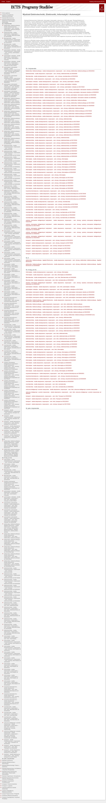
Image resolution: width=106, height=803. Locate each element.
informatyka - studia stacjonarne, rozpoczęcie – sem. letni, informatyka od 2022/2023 (11, 671)
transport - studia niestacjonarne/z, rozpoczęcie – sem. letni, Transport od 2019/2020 (12, 741)
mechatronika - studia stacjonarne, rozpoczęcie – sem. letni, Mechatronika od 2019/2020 (11, 708)
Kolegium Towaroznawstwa (9, 784)
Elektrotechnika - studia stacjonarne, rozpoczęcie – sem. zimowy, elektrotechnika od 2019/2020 (12, 34)
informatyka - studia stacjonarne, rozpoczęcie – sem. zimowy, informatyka (11, 266)
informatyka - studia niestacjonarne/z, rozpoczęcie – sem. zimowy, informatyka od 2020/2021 (12, 249)
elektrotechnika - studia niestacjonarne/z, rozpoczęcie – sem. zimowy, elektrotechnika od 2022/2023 (12, 170)
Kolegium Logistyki (7, 785)
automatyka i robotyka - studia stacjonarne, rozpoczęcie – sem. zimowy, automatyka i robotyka (12, 57)
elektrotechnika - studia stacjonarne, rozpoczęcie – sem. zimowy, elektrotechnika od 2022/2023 (12, 215)
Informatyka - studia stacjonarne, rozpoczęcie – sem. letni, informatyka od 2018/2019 (11, 466)
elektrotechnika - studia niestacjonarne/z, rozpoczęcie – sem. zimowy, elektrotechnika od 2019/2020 (12, 159)
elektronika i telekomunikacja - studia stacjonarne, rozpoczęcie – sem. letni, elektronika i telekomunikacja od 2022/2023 (12, 556)
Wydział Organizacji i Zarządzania (11, 776)
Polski (3, 1)
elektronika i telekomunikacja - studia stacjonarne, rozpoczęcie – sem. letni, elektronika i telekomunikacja (12, 535)
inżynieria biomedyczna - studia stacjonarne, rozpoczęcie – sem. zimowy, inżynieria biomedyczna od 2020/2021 (11, 320)
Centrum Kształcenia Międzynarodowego (7, 15)
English (8, 1)
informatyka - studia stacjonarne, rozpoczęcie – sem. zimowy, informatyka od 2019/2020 (12, 276)
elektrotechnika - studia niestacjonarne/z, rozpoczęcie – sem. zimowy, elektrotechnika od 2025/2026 (12, 182)
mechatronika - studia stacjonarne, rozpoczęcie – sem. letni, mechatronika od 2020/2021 (11, 719)
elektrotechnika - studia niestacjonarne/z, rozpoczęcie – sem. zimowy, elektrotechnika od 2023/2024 (12, 176)
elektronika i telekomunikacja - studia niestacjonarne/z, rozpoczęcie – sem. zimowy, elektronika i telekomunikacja (12, 100)
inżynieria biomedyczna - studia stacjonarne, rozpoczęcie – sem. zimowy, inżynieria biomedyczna (11, 696)
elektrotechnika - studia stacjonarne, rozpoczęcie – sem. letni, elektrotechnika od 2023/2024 (12, 615)
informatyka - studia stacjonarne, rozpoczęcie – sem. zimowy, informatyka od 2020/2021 (12, 282)
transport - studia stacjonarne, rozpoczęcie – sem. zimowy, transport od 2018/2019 (12, 432)
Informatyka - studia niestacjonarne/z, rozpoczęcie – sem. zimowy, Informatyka (12, 461)
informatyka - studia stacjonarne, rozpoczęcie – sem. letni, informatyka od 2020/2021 (11, 665)
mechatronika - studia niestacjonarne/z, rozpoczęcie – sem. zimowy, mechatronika (12, 326)
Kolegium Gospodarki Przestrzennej (8, 781)
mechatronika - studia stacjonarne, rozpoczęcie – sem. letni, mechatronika (11, 714)
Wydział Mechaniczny (8, 18)
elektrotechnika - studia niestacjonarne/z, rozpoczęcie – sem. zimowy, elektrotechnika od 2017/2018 (12, 153)
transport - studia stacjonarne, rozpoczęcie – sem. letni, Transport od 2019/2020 (12, 747)
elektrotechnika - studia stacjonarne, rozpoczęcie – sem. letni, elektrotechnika (11, 604)
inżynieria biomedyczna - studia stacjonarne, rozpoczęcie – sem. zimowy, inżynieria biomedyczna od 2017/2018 (11, 306)
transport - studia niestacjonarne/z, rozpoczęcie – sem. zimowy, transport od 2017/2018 (12, 417)
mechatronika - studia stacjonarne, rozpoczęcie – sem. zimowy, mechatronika (11, 342)
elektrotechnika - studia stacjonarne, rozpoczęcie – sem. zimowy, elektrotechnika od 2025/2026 (12, 227)
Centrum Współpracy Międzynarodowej (8, 791)
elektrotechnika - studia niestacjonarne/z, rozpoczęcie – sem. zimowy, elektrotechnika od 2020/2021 (12, 164)
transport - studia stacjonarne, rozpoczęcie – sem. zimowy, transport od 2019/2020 (12, 436)
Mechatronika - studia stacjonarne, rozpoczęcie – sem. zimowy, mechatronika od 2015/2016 (12, 46)
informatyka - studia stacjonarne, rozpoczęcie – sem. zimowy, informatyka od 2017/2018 (12, 270)
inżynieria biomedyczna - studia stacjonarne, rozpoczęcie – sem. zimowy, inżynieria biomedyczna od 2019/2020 (11, 313)
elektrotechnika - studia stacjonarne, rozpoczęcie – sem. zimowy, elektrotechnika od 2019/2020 (12, 204)
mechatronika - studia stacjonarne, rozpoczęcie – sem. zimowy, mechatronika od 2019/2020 (12, 353)
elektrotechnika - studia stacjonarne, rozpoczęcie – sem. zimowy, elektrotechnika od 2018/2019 (12, 198)
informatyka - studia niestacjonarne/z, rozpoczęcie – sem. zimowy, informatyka (12, 232)
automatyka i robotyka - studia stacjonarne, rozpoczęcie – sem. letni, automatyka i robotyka (12, 493)
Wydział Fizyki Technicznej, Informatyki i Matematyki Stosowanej (9, 773)
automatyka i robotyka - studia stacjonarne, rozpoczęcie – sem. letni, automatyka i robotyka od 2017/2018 (12, 499)
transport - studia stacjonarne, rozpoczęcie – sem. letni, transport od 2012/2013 (12, 751)
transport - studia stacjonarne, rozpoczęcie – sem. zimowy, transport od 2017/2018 (12, 427)
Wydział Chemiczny (7, 760)
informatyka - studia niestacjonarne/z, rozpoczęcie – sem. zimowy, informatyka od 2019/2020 (12, 243)
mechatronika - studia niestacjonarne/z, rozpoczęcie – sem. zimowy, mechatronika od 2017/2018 (12, 331)
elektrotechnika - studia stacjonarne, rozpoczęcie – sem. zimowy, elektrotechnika (12, 187)
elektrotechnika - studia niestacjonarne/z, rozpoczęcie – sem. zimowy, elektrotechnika (12, 147)
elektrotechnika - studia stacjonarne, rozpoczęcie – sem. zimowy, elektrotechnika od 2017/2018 (12, 192)
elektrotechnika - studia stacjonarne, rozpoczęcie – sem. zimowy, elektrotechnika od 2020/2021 (12, 209)
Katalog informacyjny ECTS (97, 1)
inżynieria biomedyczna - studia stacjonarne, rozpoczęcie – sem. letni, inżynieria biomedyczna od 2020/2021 (11, 689)
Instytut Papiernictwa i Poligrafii (10, 793)
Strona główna (6, 13)
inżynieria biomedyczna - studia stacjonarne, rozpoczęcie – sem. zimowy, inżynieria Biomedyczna (11, 299)
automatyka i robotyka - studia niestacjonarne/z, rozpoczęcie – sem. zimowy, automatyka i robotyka (12, 52)
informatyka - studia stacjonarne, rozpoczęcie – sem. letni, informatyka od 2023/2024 (11, 677)
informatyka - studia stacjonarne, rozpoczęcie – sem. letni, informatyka (11, 637)
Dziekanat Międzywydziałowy (10, 795)
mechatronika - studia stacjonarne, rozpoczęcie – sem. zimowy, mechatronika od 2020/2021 (12, 358)
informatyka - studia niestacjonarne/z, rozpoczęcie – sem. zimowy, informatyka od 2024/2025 (12, 260)
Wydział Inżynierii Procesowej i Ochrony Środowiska (10, 778)
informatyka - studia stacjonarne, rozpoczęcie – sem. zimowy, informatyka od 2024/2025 (12, 293)
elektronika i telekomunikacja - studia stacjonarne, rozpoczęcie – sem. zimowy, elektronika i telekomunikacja (12, 120)
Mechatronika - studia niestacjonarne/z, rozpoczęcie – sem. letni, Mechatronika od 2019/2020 (12, 471)
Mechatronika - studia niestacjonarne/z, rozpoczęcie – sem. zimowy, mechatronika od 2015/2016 (12, 40)
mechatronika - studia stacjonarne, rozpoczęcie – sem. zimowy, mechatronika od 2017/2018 (12, 347)
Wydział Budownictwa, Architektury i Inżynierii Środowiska (11, 769)
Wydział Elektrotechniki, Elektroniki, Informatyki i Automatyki (8, 21)
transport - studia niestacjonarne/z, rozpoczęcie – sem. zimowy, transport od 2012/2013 (12, 412)
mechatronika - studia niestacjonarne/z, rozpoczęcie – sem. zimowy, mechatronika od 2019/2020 (12, 337)
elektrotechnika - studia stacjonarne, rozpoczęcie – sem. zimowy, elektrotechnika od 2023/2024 (12, 221)
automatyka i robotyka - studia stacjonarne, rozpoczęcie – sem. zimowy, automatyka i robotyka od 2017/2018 (12, 63)
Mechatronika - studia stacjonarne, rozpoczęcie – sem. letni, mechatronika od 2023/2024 (11, 477)
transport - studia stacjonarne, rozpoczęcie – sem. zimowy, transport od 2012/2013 (12, 423)
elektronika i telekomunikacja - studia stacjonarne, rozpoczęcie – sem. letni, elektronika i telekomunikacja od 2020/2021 (12, 542)
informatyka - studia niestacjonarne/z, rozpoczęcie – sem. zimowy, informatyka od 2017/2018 (12, 237)
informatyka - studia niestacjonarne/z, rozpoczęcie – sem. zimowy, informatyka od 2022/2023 (12, 254)
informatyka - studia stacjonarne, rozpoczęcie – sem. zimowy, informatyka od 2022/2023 (12, 288)
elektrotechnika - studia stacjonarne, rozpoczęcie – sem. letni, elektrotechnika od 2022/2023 (12, 609)
